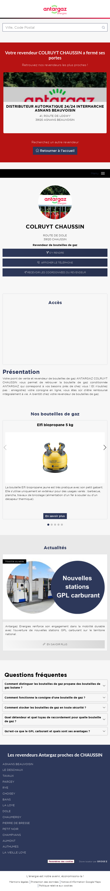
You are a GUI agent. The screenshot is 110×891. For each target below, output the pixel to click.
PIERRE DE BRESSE (16, 823)
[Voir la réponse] (55, 685)
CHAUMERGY (12, 817)
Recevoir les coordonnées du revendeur (55, 272)
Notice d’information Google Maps (81, 882)
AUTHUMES (10, 846)
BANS (7, 799)
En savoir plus (79, 283)
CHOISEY (9, 793)
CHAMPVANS (12, 834)
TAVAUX (8, 775)
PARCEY (8, 781)
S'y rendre (55, 252)
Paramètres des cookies (61, 861)
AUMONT (9, 840)
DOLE (7, 811)
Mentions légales (18, 882)
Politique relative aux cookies (56, 885)
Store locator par (93, 861)
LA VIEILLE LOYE (14, 852)
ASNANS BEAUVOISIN (18, 764)
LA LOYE (9, 805)
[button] (48, 525)
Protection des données (45, 882)
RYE (5, 787)
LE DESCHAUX (13, 769)
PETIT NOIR (10, 829)
